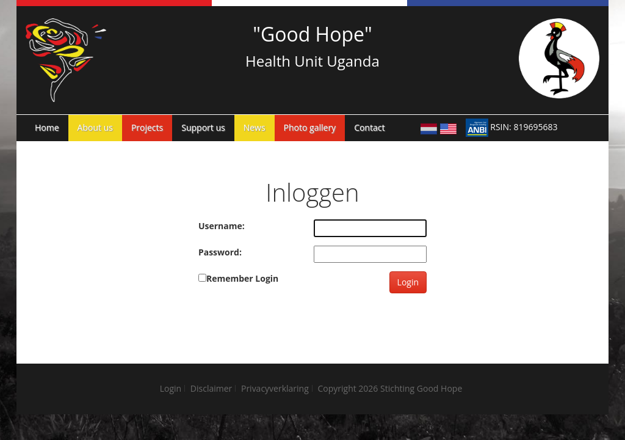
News (255, 127)
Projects (147, 127)
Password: (220, 252)
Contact (369, 127)
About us (95, 127)
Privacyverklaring (275, 388)
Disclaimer (211, 388)
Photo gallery (310, 127)
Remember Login (242, 278)
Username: (221, 226)
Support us (203, 127)
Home (47, 127)
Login (408, 282)
